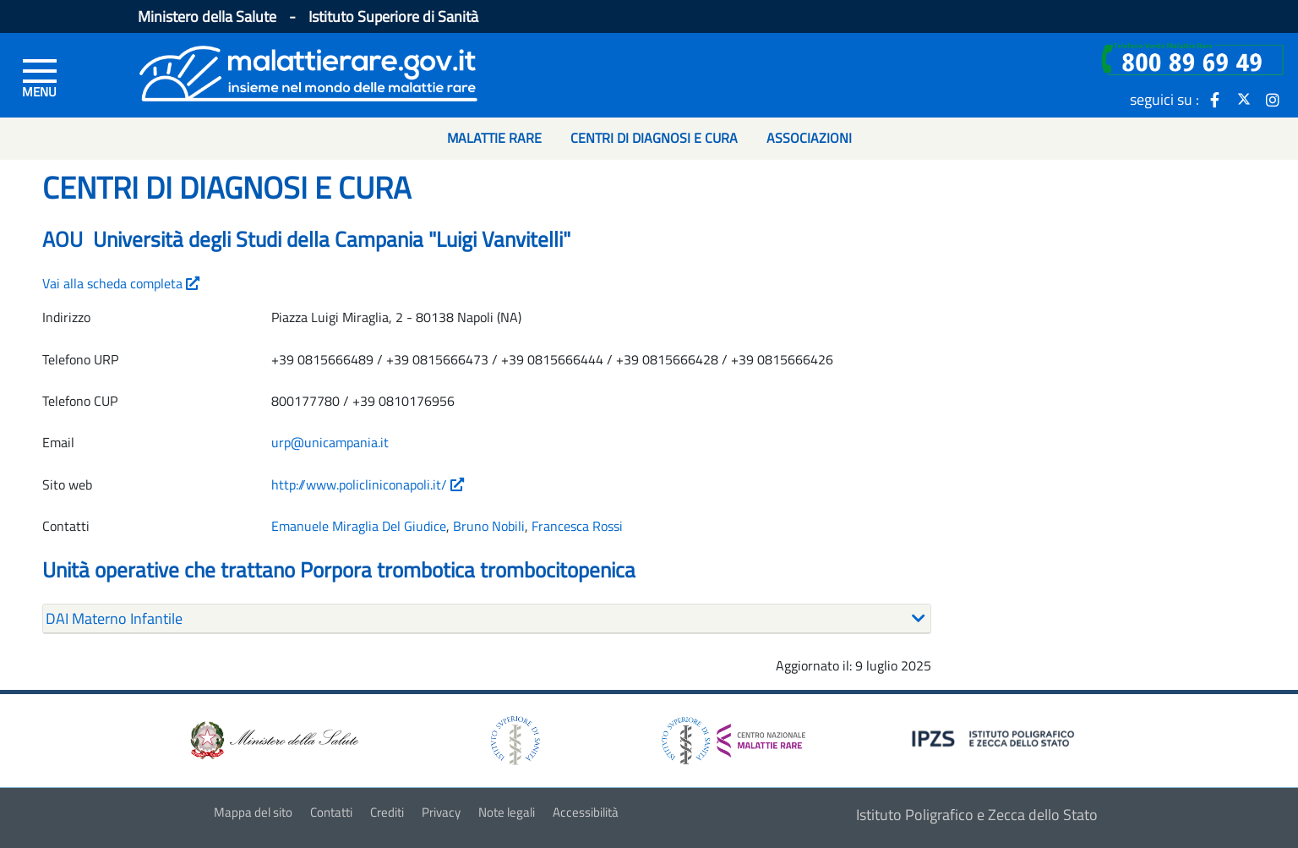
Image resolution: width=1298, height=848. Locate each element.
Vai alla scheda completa (120, 283)
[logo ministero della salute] (273, 738)
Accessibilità (586, 812)
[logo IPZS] (995, 736)
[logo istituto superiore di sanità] (514, 738)
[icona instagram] (1272, 99)
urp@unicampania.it (330, 442)
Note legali (506, 812)
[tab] (486, 619)
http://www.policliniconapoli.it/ (367, 484)
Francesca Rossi (577, 526)
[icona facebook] (1215, 99)
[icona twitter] (1244, 99)
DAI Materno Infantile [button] (114, 618)
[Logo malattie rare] (308, 71)
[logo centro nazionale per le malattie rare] (733, 736)
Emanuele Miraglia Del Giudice (358, 526)
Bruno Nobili (489, 526)
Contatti (331, 812)
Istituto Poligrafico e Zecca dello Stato (977, 814)
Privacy (441, 812)
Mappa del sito (253, 812)
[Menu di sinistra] (40, 77)
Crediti (387, 812)
